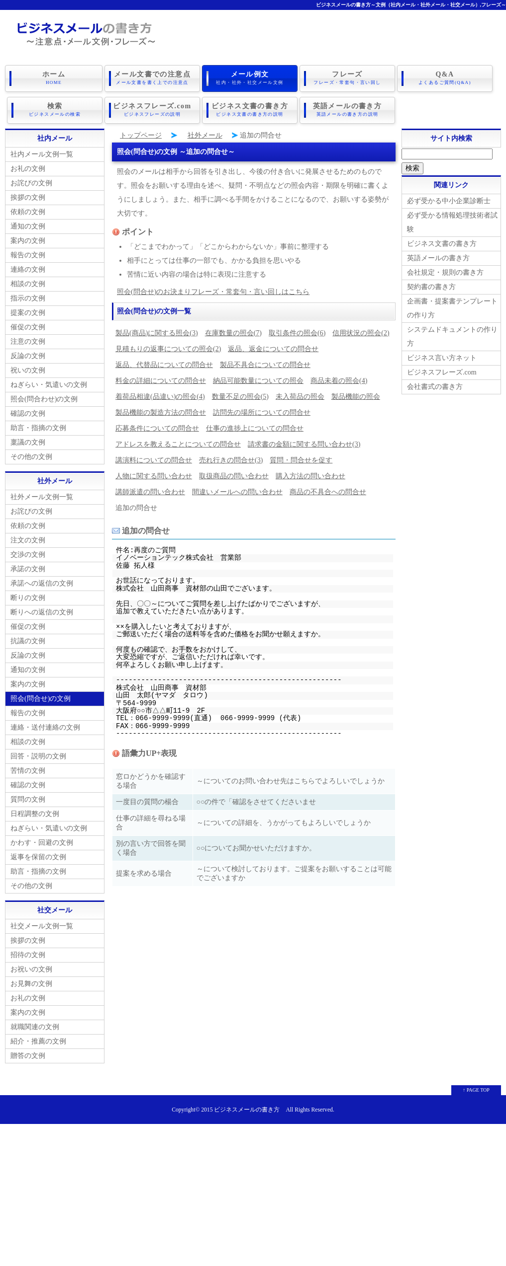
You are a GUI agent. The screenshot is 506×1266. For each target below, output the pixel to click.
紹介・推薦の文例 (38, 1039)
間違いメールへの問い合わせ (237, 490)
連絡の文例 (27, 267)
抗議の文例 (27, 639)
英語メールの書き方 (347, 108)
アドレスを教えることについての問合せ (178, 442)
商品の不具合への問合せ (328, 490)
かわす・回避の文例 (41, 840)
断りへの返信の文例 (41, 610)
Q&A (445, 78)
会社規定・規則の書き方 (445, 270)
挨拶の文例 (27, 195)
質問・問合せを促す (301, 458)
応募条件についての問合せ (157, 426)
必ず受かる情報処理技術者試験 (452, 220)
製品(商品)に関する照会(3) (156, 331)
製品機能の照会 (355, 394)
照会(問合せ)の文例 (40, 696)
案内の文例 (27, 238)
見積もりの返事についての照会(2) (168, 347)
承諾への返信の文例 (41, 581)
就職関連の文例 (34, 1025)
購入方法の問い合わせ (310, 474)
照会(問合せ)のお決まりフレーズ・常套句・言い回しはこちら (213, 290)
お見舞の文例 (31, 981)
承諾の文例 (27, 567)
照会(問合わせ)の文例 (44, 397)
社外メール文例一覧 (41, 495)
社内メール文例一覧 (41, 152)
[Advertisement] (253, 1191)
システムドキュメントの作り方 (452, 334)
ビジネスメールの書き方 (247, 1108)
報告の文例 (27, 253)
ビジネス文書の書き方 (249, 108)
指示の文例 (27, 296)
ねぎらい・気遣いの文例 (48, 382)
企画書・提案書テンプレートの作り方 (452, 306)
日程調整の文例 (34, 812)
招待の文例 (27, 953)
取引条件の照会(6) (297, 331)
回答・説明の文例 (38, 754)
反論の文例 (27, 354)
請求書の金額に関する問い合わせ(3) (304, 442)
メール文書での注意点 (152, 78)
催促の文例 (27, 325)
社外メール (205, 133)
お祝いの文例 (31, 967)
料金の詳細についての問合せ (160, 378)
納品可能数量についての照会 (258, 378)
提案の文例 (27, 310)
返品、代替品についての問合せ (164, 363)
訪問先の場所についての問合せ (261, 410)
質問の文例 (27, 797)
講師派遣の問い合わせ (150, 490)
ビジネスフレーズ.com (152, 108)
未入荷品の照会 (300, 394)
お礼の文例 (27, 166)
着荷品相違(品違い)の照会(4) (160, 394)
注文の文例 (27, 538)
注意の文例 (27, 339)
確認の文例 (27, 411)
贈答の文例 (27, 1053)
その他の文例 (31, 454)
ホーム (53, 78)
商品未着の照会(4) (338, 378)
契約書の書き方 (431, 285)
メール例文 (249, 78)
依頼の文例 (27, 210)
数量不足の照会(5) (240, 394)
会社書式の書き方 (435, 384)
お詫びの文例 (31, 181)
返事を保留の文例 (38, 855)
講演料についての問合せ (153, 458)
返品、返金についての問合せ (273, 347)
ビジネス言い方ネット (442, 356)
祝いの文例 (27, 368)
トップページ (141, 133)
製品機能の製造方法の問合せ (160, 410)
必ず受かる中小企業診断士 (449, 199)
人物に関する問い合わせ (153, 474)
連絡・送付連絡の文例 (45, 725)
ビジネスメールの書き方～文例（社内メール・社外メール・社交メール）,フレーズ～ (411, 4)
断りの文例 (27, 595)
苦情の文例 (27, 768)
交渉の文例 (27, 552)
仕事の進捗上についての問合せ (255, 426)
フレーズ (347, 78)
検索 (54, 108)
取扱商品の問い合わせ (234, 474)
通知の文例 (27, 224)
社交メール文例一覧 (41, 924)
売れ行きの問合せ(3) (231, 458)
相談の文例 (27, 282)
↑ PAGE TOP (476, 1088)
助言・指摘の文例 (38, 426)
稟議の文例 (27, 440)
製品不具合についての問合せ (265, 363)
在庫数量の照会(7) (233, 331)
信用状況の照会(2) (360, 331)
